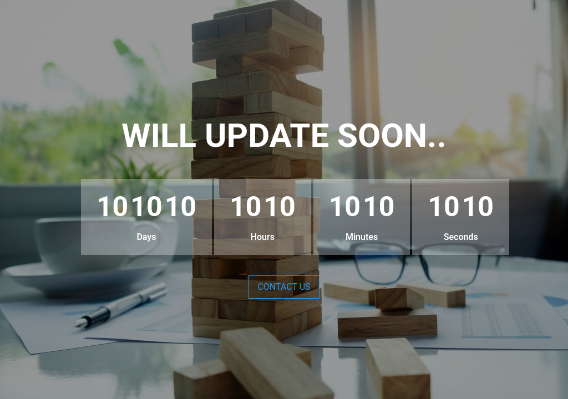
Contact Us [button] (283, 287)
